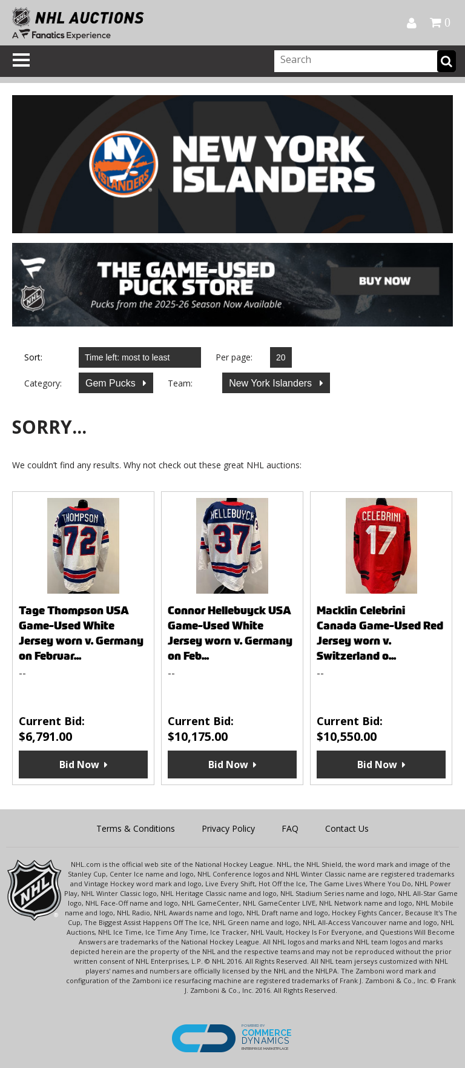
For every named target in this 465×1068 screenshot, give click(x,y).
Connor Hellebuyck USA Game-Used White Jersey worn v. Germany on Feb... (230, 633)
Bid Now (79, 764)
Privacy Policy (228, 828)
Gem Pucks (111, 383)
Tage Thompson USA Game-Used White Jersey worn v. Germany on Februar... (81, 633)
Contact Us (347, 828)
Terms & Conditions (135, 828)
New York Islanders (271, 383)
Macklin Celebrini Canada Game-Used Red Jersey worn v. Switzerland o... (380, 633)
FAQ (290, 828)
